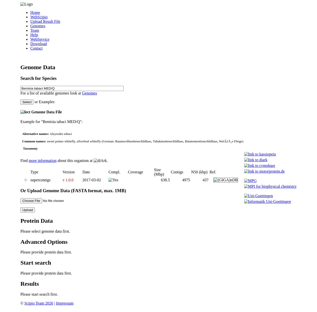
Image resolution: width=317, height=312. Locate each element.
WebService (39, 39)
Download (38, 44)
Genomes (37, 26)
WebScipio (39, 17)
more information (42, 160)
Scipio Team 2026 (39, 303)
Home (35, 12)
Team (34, 30)
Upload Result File (45, 21)
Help (34, 35)
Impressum (65, 303)
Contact (36, 48)
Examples (46, 102)
